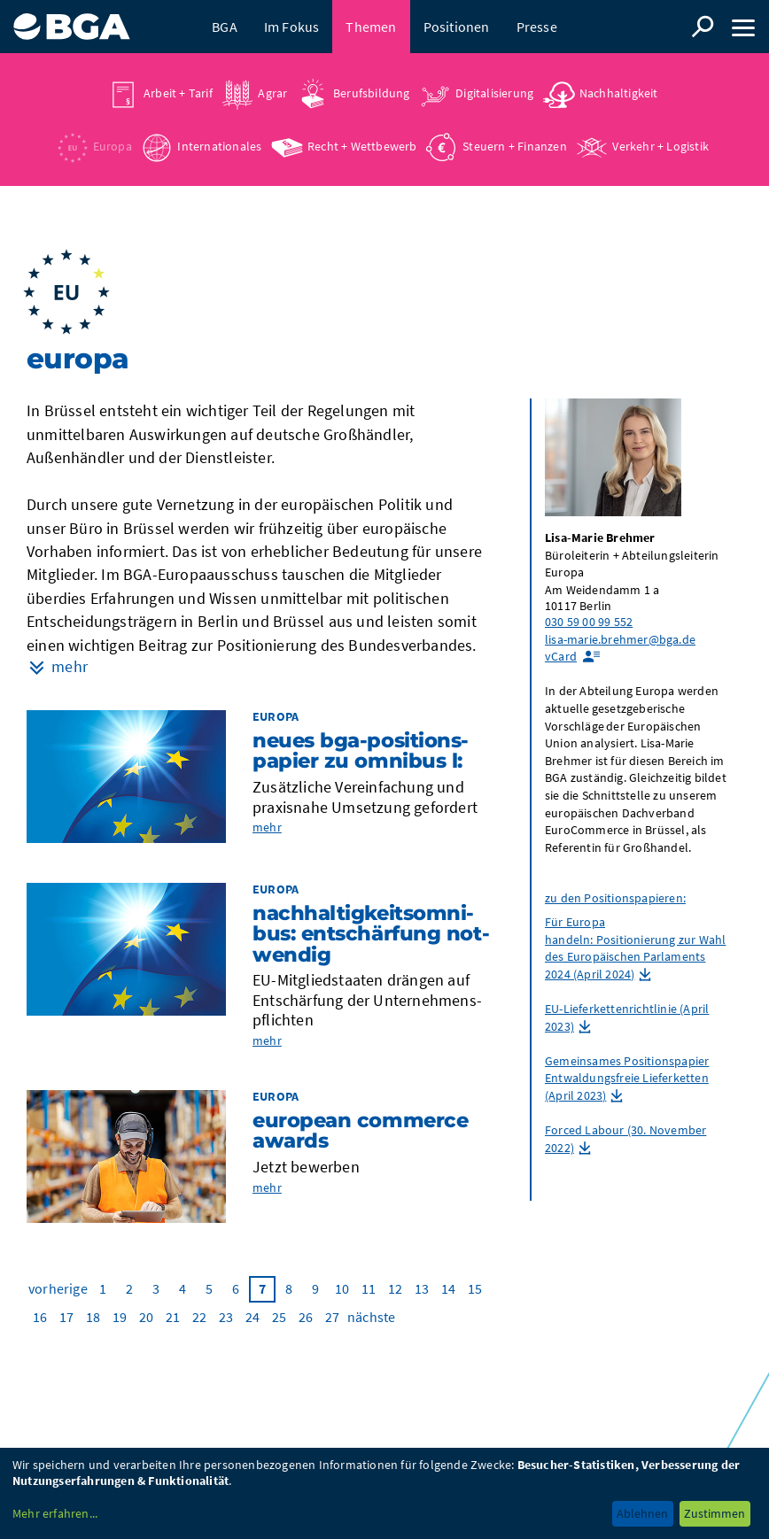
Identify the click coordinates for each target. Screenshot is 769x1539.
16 (40, 1317)
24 (252, 1317)
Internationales (219, 146)
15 (475, 1288)
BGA (224, 26)
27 (332, 1317)
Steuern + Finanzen (514, 146)
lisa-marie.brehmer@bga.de (620, 639)
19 (120, 1317)
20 (146, 1317)
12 (395, 1288)
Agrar (272, 93)
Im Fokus (292, 26)
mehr (267, 827)
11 (368, 1288)
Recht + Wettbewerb (362, 146)
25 (279, 1317)
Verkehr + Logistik (660, 146)
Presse (537, 26)
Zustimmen (714, 1513)
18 (93, 1317)
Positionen (456, 26)
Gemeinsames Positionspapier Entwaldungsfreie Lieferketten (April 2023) (627, 1078)
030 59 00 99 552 (589, 622)
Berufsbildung (371, 93)
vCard (561, 656)
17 (66, 1317)
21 (173, 1317)
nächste (371, 1317)
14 (448, 1288)
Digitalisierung (494, 93)
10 (342, 1288)
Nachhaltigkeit (618, 93)
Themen (371, 26)
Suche (702, 26)
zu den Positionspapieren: (615, 898)
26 (306, 1317)
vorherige (58, 1288)
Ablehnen (642, 1513)
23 (226, 1317)
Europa (112, 146)
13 (422, 1288)
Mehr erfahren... (54, 1513)
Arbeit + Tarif (178, 93)
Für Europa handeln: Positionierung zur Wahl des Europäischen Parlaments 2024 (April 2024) (635, 948)
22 (199, 1317)
